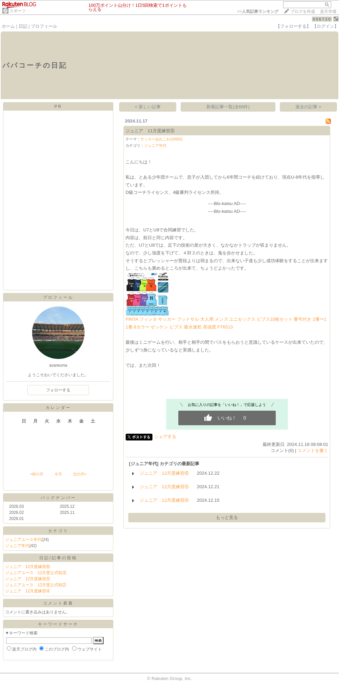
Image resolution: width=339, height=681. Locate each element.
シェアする (165, 436)
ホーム (8, 26)
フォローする (58, 390)
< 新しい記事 (148, 106)
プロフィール (44, 26)
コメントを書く (312, 450)
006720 (322, 19)
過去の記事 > (308, 106)
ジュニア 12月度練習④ (27, 591)
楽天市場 (328, 11)
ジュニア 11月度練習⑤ (150, 130)
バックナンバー (58, 497)
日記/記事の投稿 (58, 557)
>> (257, 11)
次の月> (79, 474)
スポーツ (17, 10)
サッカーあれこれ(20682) (161, 139)
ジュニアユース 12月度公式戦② (35, 585)
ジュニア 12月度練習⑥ (27, 566)
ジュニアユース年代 (23, 539)
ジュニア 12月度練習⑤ (27, 578)
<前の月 (36, 474)
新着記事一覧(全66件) (228, 106)
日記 (23, 26)
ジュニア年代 (17, 545)
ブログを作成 (303, 11)
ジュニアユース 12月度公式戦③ (35, 572)
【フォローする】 (293, 26)
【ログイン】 (325, 26)
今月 (58, 474)
